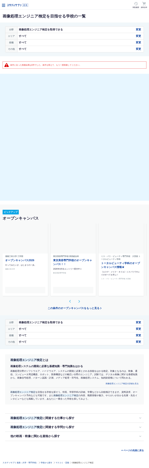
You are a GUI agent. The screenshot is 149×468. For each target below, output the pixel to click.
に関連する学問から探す (42, 427)
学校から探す (46, 463)
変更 (138, 29)
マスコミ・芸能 (62, 463)
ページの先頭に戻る (133, 450)
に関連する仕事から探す (42, 418)
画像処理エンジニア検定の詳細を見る (122, 383)
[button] (70, 301)
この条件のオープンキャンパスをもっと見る (73, 308)
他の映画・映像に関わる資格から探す (35, 436)
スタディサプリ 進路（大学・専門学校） (20, 463)
